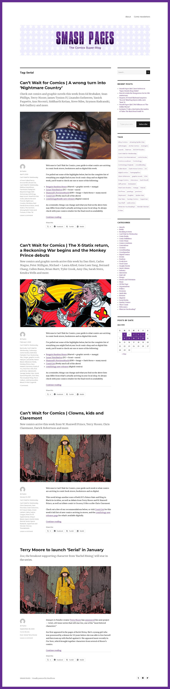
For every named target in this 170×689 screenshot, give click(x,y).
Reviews (122, 296)
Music (121, 282)
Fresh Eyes (123, 261)
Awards (122, 227)
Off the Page (123, 284)
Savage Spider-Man (27, 373)
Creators (122, 248)
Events (121, 257)
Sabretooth (32, 371)
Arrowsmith (24, 183)
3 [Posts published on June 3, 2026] (133, 334)
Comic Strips (123, 241)
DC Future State (25, 510)
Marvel (142, 188)
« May (124, 354)
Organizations (124, 286)
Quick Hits (123, 293)
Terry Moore (75, 620)
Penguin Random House (56, 187)
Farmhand (23, 189)
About (128, 17)
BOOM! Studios (138, 150)
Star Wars (35, 375)
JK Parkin (23, 171)
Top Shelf (121, 203)
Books (121, 229)
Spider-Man (140, 195)
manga (135, 188)
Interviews (123, 273)
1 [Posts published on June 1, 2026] (124, 334)
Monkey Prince (25, 364)
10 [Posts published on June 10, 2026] (134, 338)
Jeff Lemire (122, 184)
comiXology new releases (57, 367)
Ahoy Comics (123, 142)
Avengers (144, 146)
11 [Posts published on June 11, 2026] (138, 338)
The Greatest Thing (26, 378)
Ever (21, 635)
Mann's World (29, 519)
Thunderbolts (24, 528)
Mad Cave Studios (124, 188)
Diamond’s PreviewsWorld (57, 193)
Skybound (122, 195)
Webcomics (123, 307)
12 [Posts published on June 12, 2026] (143, 338)
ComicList (50, 196)
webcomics (131, 203)
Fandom (122, 259)
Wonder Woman (143, 207)
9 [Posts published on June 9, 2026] (129, 338)
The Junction (29, 208)
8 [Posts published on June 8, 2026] (124, 338)
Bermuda (23, 348)
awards (120, 150)
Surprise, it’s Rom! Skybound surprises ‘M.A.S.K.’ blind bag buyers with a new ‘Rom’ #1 (133, 100)
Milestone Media (30, 362)
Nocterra (29, 366)
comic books (24, 353)
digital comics (123, 172)
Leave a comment (26, 215)
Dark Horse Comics (136, 169)
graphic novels (34, 357)
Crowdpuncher (124, 252)
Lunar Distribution (54, 190)
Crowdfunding (124, 250)
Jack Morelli (144, 180)
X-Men (120, 210)
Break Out (32, 183)
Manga (121, 277)
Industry (122, 270)
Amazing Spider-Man (137, 142)
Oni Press (121, 191)
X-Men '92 (29, 212)
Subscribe (143, 124)
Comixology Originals (125, 165)
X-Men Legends (30, 382)
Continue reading (53, 217)
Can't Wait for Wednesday (29, 177)
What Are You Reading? (126, 207)
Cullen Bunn (122, 169)
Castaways (33, 350)
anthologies (122, 146)
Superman (144, 199)
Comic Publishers (125, 239)
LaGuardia (30, 359)
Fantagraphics (135, 172)
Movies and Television (127, 280)
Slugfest (130, 195)
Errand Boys (29, 187)
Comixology (137, 161)
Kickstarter (132, 184)
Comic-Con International (127, 157)
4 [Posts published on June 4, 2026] (138, 334)
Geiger (25, 357)
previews (138, 191)
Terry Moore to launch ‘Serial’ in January (62, 549)
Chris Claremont (25, 505)
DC (146, 169)
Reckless (29, 203)
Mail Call (122, 275)
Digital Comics (124, 255)
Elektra (22, 187)
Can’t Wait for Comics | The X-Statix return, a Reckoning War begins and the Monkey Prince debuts (64, 250)
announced (90, 620)
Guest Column (124, 268)
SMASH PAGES (25, 678)
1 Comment (24, 385)
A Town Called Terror (27, 180)
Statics (22, 208)
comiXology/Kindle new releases (60, 199)
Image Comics (123, 180)
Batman (128, 150)
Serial (37, 205)
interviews (134, 180)
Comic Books (24, 632)
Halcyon (23, 359)
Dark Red (33, 353)
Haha (28, 512)
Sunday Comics (132, 199)
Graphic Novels (124, 266)
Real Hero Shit (28, 369)
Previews (122, 291)
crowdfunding (140, 165)
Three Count (123, 305)
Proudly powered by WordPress (43, 678)
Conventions (123, 245)
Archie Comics (134, 146)
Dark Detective (32, 508)
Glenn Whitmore (124, 176)
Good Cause (123, 264)
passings (130, 191)
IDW (145, 176)
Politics (121, 289)
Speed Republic (25, 375)
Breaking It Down (125, 232)
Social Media (123, 300)
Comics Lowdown (124, 161)
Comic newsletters (142, 17)
